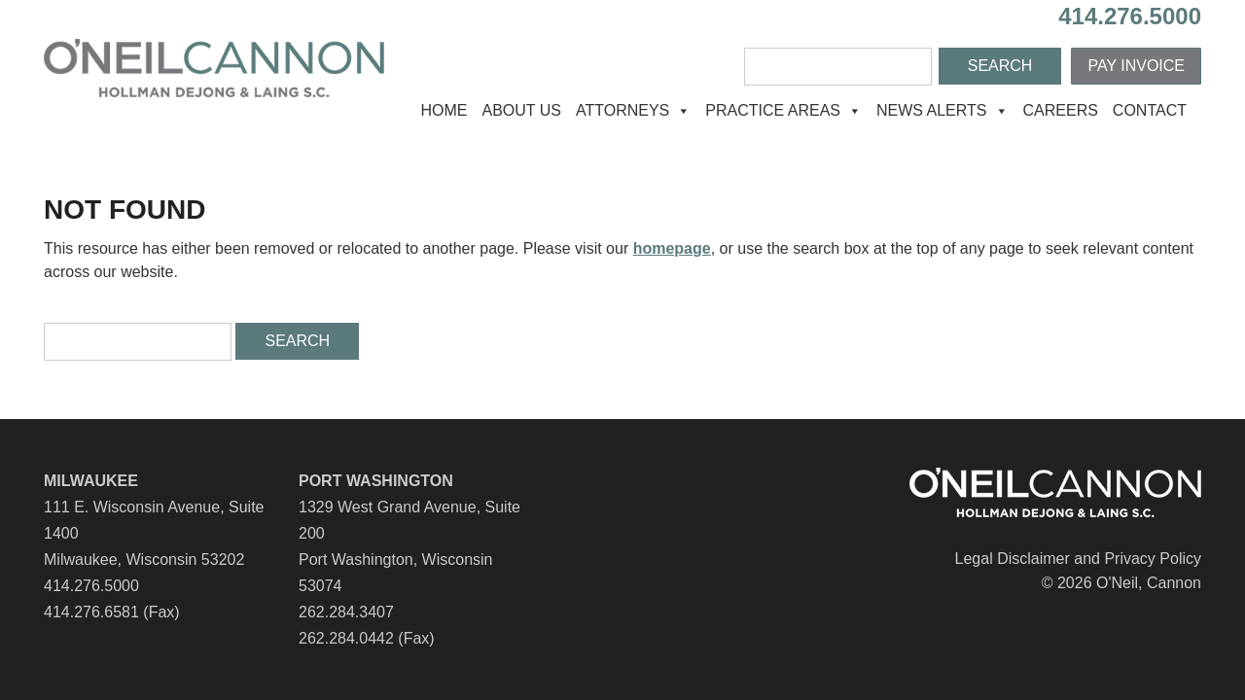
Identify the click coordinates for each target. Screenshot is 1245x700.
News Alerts (942, 110)
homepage (672, 248)
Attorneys (633, 110)
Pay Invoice (1136, 65)
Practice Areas (783, 110)
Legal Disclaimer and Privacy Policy (1078, 558)
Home (443, 110)
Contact (1150, 110)
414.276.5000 (1129, 16)
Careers (1060, 110)
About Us (521, 110)
